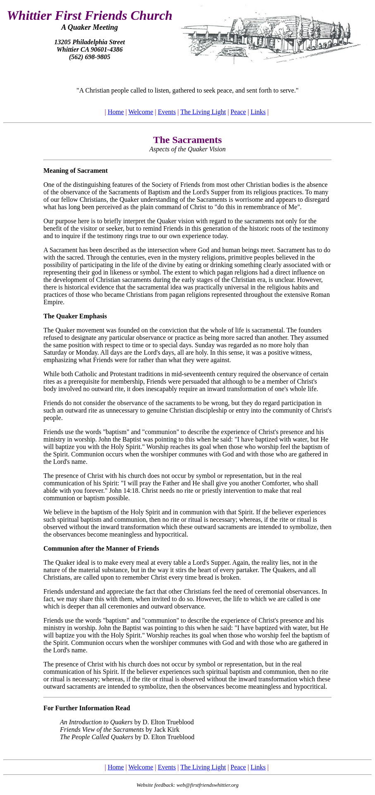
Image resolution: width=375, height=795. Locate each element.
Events (167, 111)
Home (115, 111)
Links (258, 111)
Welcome (140, 111)
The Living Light (203, 111)
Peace (238, 111)
